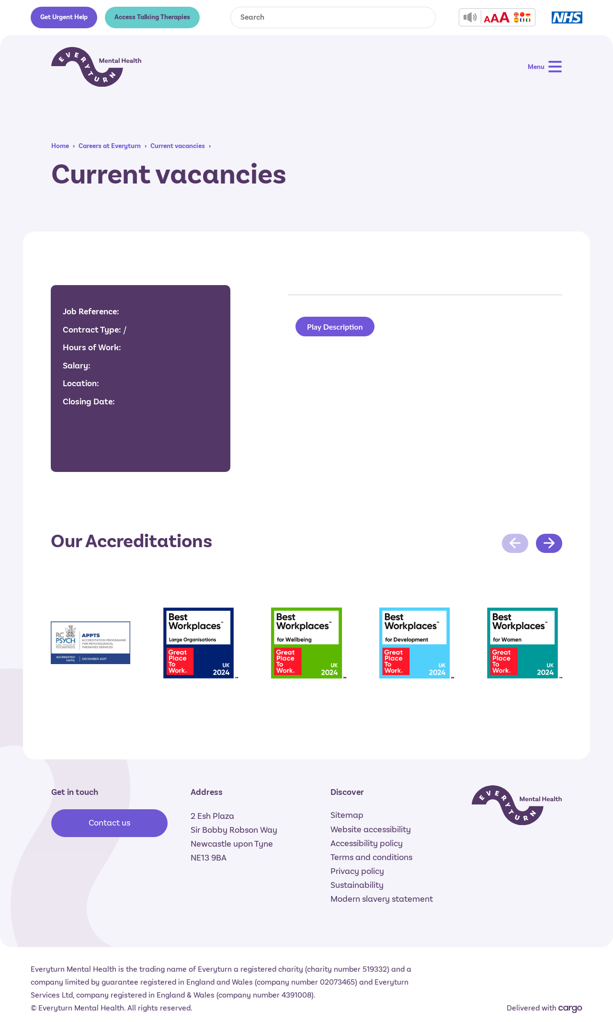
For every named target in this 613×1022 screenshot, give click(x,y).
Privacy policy (357, 871)
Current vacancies (177, 146)
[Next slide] (549, 543)
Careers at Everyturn (110, 146)
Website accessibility (370, 829)
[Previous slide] (515, 543)
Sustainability (357, 885)
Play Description (335, 326)
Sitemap (346, 815)
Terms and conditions (371, 857)
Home (60, 146)
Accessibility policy (366, 843)
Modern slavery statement (381, 899)
